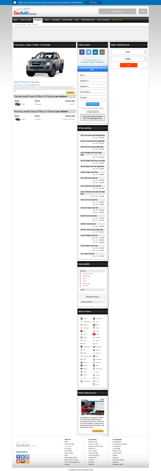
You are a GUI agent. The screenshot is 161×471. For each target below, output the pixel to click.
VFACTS (91, 460)
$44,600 (98, 226)
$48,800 (98, 202)
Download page (97, 430)
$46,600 (98, 210)
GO (143, 11)
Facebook (85, 62)
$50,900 (98, 204)
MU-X (83, 290)
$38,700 (98, 149)
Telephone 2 (84, 86)
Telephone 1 (84, 81)
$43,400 (98, 218)
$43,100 (98, 250)
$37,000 (97, 237)
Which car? (92, 448)
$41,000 (98, 248)
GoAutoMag (116, 448)
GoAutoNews (116, 446)
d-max (29, 24)
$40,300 (98, 242)
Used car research (94, 455)
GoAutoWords (116, 453)
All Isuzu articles (86, 302)
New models (68, 451)
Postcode (83, 97)
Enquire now (92, 104)
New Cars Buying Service (72, 462)
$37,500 (98, 143)
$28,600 (98, 163)
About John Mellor (118, 460)
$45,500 (98, 220)
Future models (69, 453)
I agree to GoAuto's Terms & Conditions (93, 108)
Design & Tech (116, 451)
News (66, 455)
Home (66, 442)
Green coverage (93, 453)
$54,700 (98, 188)
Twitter (92, 62)
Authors (114, 455)
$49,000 (98, 182)
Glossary (91, 464)
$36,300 (98, 168)
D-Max (83, 271)
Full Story (70, 92)
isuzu (24, 24)
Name (82, 75)
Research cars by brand (96, 446)
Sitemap (67, 464)
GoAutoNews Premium (119, 444)
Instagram (100, 62)
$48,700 (98, 212)
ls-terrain (35, 24)
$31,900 (98, 157)
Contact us (115, 457)
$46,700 (98, 232)
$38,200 (98, 240)
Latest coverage (69, 444)
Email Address (85, 92)
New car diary (93, 451)
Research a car (93, 442)
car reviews (18, 24)
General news (93, 457)
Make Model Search (71, 457)
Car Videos (68, 448)
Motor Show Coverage (71, 460)
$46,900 (98, 180)
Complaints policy (117, 464)
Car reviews (68, 446)
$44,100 (98, 137)
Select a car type (93, 444)
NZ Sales (91, 462)
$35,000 (98, 174)
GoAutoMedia (116, 442)
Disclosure (115, 462)
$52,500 (97, 196)
